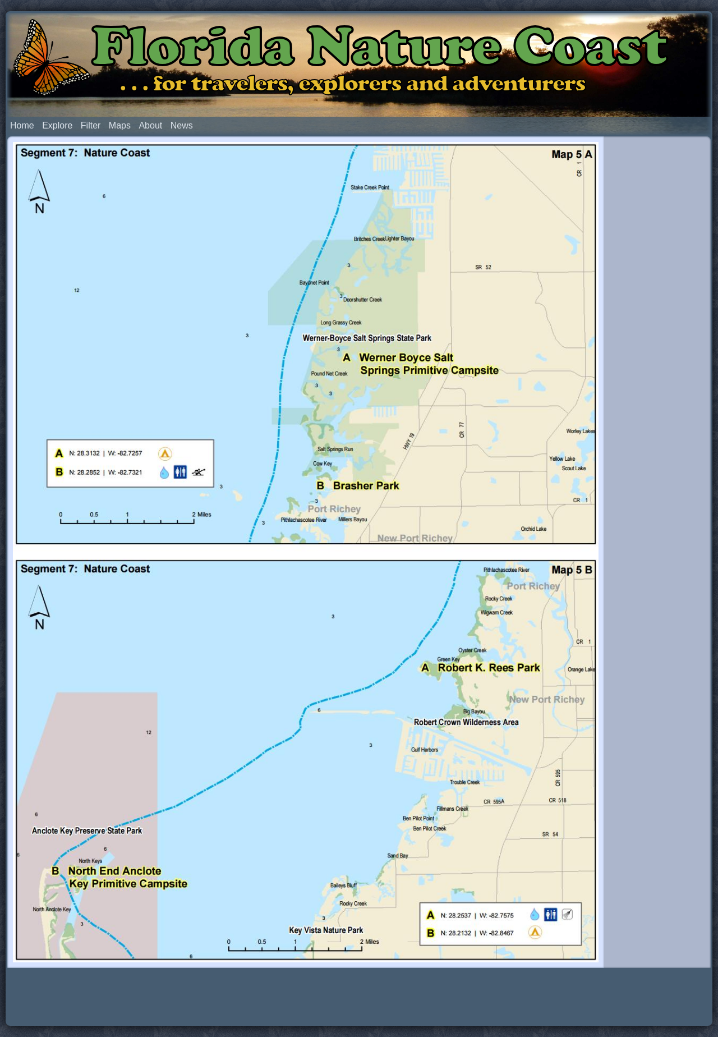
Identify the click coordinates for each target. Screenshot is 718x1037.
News (182, 125)
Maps (120, 125)
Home (22, 125)
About (150, 125)
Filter (91, 125)
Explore (57, 125)
